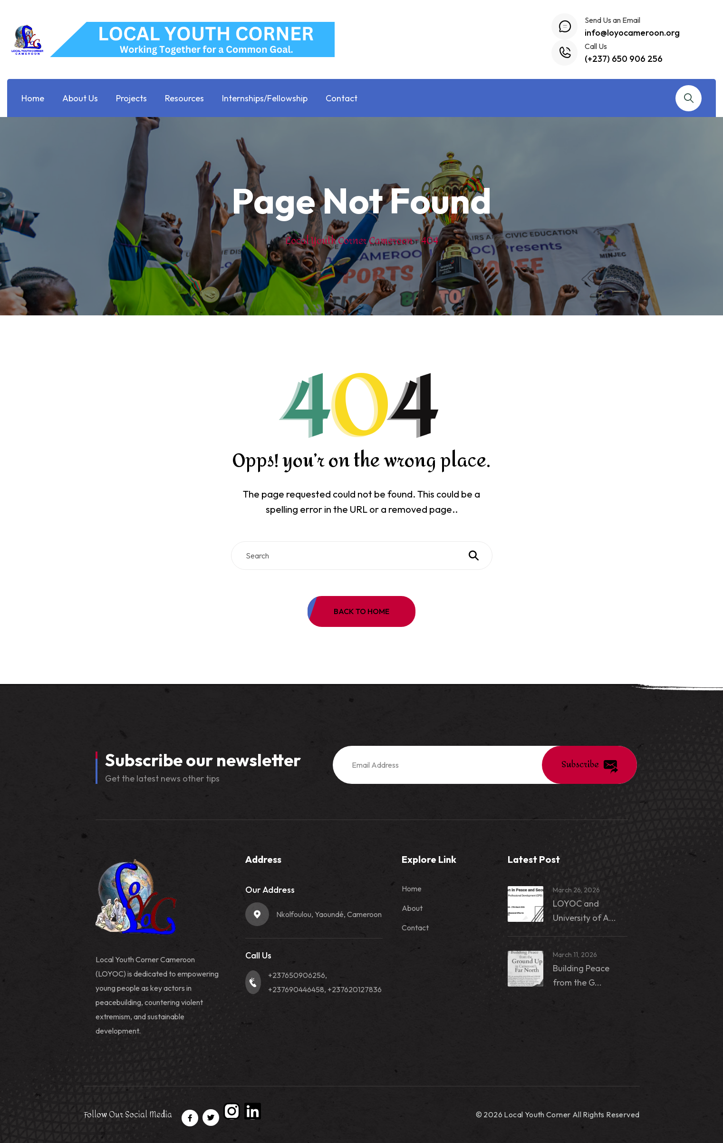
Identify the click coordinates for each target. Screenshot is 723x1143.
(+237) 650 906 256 (624, 58)
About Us (80, 98)
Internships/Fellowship (265, 98)
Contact (341, 98)
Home (32, 98)
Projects (131, 98)
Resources (184, 98)
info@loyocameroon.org (632, 32)
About (412, 908)
